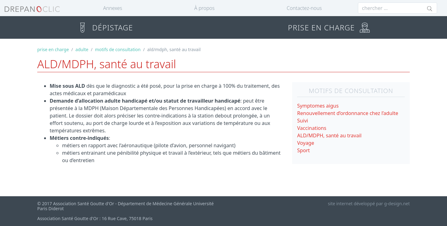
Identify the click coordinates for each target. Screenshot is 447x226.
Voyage (305, 143)
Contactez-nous (304, 8)
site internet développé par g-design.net (369, 203)
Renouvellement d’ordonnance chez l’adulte (347, 113)
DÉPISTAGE (105, 27)
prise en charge (53, 49)
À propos (204, 8)
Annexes (112, 8)
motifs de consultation (118, 49)
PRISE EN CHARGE (329, 27)
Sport (303, 150)
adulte (81, 49)
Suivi (302, 120)
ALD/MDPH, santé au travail (329, 135)
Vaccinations (311, 128)
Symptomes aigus (318, 105)
